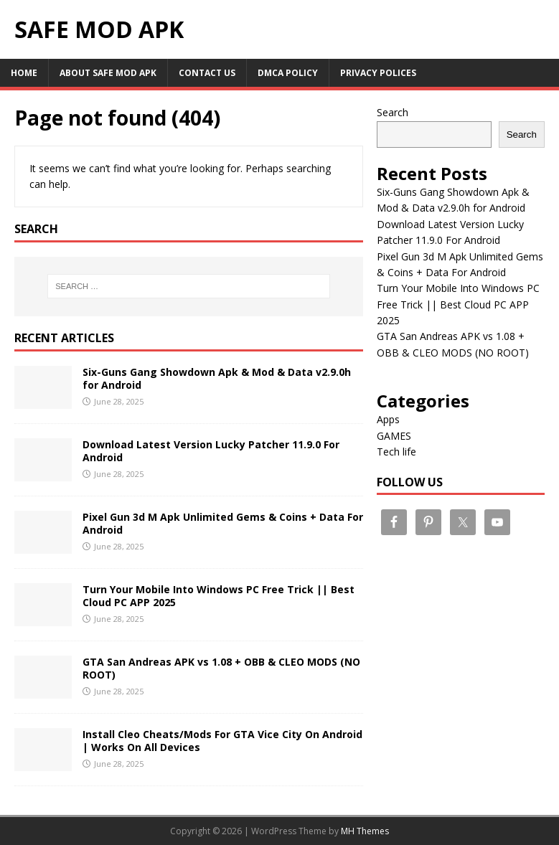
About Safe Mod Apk (108, 73)
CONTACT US (207, 73)
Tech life (396, 451)
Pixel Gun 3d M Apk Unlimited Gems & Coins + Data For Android (223, 523)
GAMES (394, 436)
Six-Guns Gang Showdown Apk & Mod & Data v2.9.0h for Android (217, 378)
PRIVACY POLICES (378, 73)
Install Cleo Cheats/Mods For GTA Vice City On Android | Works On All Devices (222, 740)
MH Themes (365, 831)
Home (24, 73)
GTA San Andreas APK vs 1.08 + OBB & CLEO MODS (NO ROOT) (221, 668)
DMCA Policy (288, 73)
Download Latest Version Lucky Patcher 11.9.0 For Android (211, 451)
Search (392, 112)
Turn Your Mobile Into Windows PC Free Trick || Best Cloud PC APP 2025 (218, 595)
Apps (388, 419)
